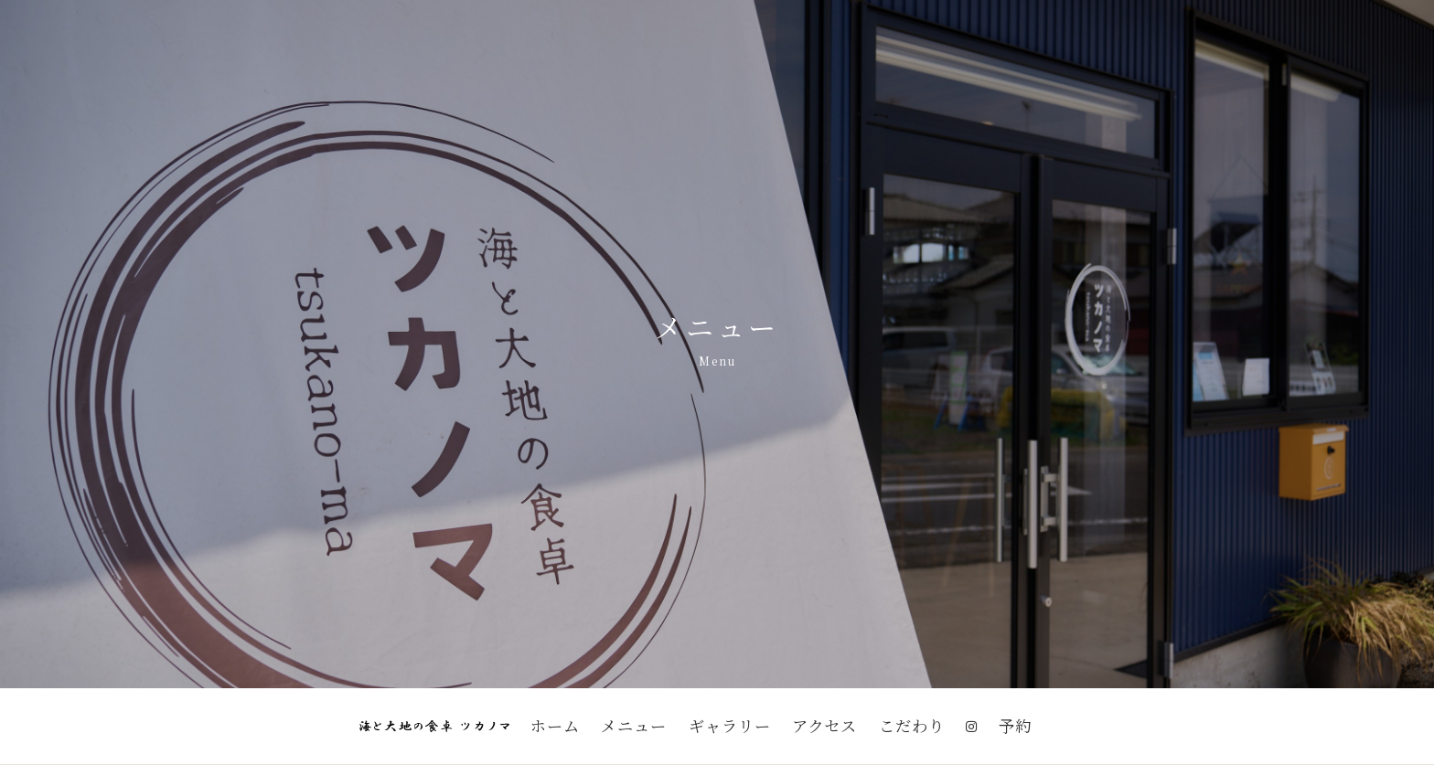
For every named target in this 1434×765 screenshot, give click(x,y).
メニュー (634, 725)
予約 (1015, 725)
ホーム (555, 725)
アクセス (824, 725)
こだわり (912, 725)
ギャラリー (730, 725)
